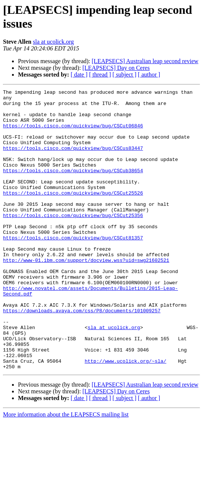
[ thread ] (100, 74)
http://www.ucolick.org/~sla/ (125, 415)
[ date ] (79, 74)
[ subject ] (124, 74)
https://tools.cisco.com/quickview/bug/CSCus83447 (73, 160)
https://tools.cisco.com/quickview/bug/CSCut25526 (73, 214)
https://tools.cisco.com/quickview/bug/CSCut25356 (73, 241)
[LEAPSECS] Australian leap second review (145, 61)
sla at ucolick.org (53, 41)
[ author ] (149, 74)
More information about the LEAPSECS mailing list (66, 470)
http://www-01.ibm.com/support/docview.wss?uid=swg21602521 (86, 294)
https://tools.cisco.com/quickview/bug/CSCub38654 (73, 187)
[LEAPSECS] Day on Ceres (116, 68)
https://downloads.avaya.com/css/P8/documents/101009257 (81, 355)
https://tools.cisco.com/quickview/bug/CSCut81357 (73, 267)
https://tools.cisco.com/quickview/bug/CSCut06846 (73, 133)
